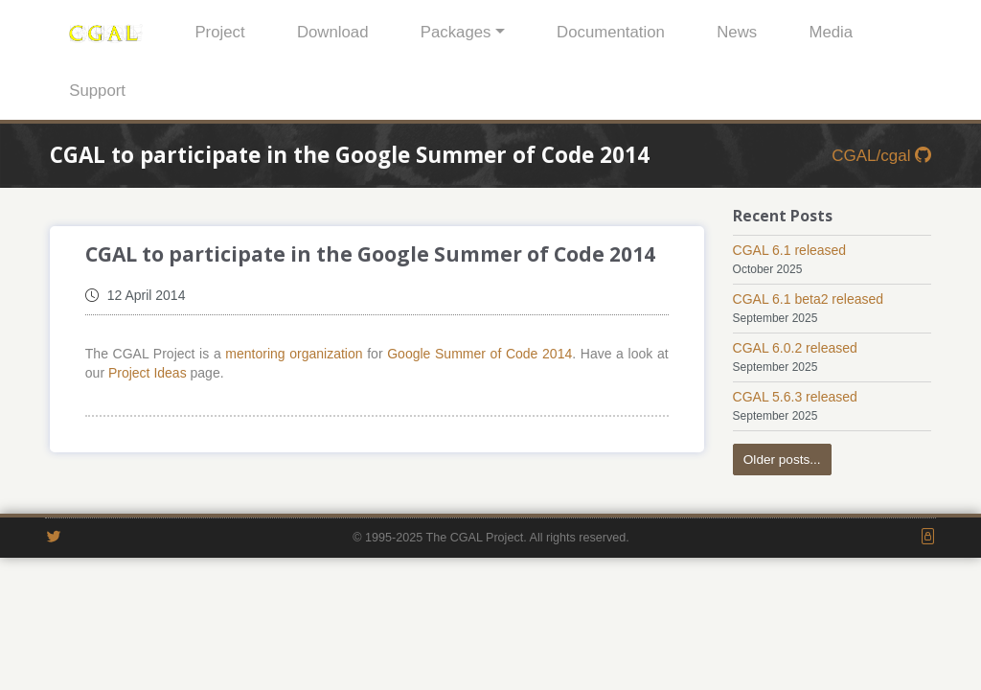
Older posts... (782, 459)
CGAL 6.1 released (790, 250)
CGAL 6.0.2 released (795, 348)
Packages (456, 32)
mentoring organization (293, 353)
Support (97, 90)
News (737, 32)
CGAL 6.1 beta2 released (808, 299)
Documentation (611, 32)
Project (219, 32)
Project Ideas (147, 372)
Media (831, 32)
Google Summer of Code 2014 (479, 353)
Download (333, 32)
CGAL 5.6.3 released (795, 396)
